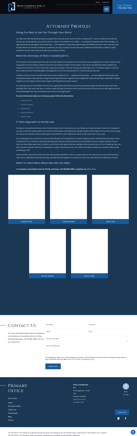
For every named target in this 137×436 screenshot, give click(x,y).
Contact (106, 2)
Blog (98, 2)
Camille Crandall (27, 104)
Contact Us (122, 412)
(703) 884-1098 (125, 8)
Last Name (92, 324)
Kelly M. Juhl (25, 108)
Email (90, 331)
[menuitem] (26, 402)
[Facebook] (125, 418)
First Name (49, 324)
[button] (133, 432)
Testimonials (13, 413)
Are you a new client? (52, 339)
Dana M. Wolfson (27, 112)
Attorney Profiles (14, 406)
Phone (48, 331)
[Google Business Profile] (118, 418)
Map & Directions (79, 399)
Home (10, 403)
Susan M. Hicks (26, 100)
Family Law (12, 410)
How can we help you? (53, 346)
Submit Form (53, 366)
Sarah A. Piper (26, 116)
